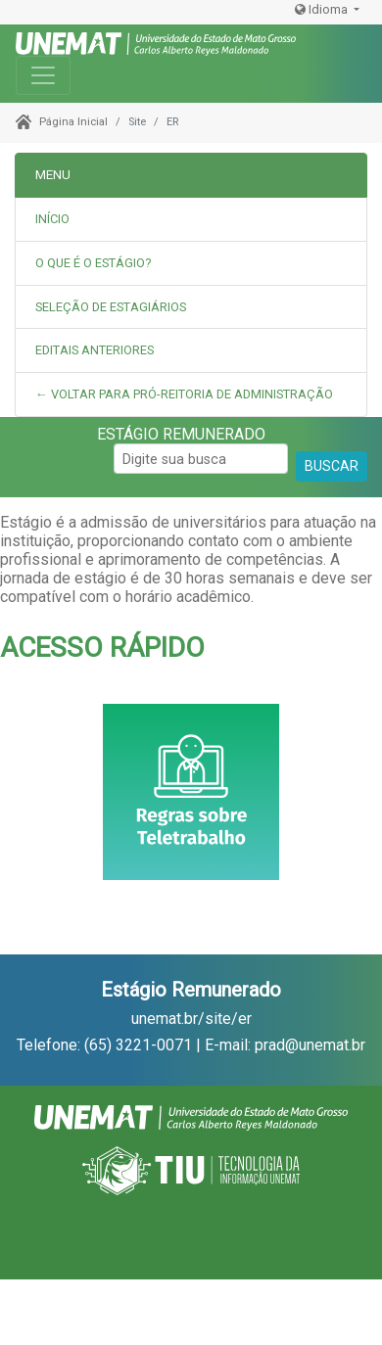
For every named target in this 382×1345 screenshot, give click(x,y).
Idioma (323, 9)
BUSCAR (331, 466)
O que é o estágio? (93, 262)
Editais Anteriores (94, 350)
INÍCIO (52, 218)
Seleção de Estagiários (110, 307)
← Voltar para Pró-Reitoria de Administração (184, 394)
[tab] (191, 264)
